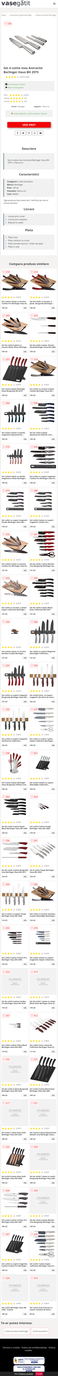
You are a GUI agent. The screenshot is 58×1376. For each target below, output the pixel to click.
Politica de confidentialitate (34, 1347)
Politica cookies (26, 1373)
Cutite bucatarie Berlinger (45, 15)
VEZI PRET (29, 125)
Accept (39, 1373)
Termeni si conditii (11, 1347)
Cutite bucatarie (40, 1331)
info (25, 308)
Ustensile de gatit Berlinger (21, 15)
